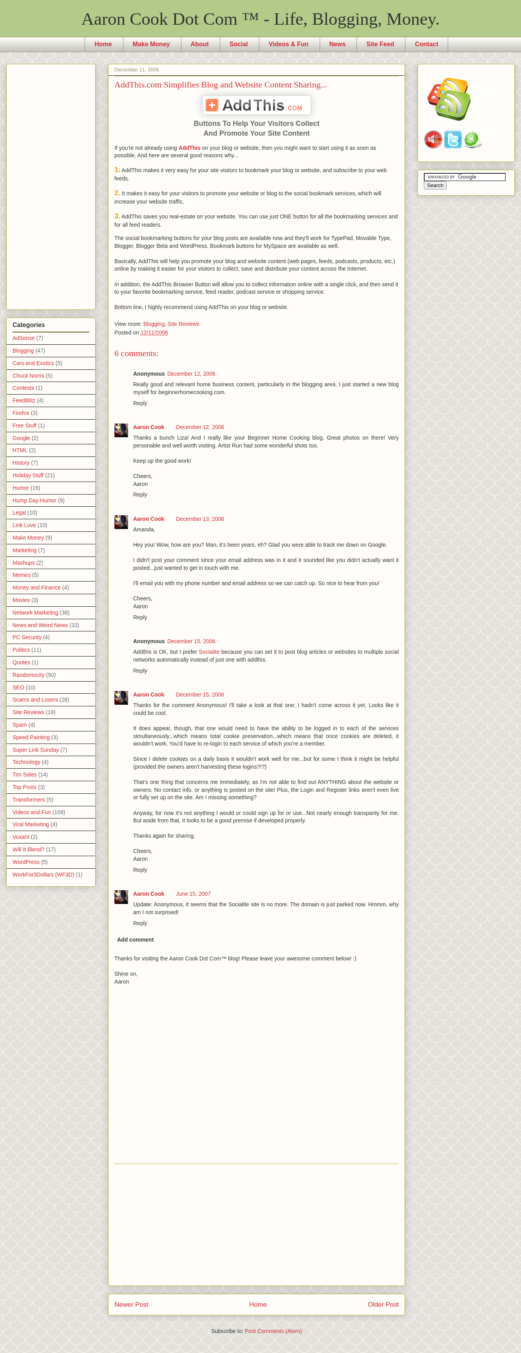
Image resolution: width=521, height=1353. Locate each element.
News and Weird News (40, 625)
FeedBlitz (24, 400)
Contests (23, 388)
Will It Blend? (29, 849)
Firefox (21, 413)
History (21, 463)
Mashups (24, 563)
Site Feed (380, 44)
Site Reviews (183, 324)
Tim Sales (25, 774)
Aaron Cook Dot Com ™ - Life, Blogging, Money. (260, 19)
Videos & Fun (289, 44)
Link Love (24, 525)
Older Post (383, 1304)
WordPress (26, 862)
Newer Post (131, 1304)
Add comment (135, 940)
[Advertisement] (256, 1225)
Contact (426, 44)
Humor (21, 488)
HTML (20, 450)
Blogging (154, 324)
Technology (26, 762)
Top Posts (24, 787)
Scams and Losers (35, 700)
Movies (21, 600)
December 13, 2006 (200, 519)
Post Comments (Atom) (273, 1331)
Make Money (151, 44)
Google (21, 438)
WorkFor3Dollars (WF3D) (43, 874)
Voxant (21, 837)
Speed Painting (31, 737)
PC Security (27, 637)
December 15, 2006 (191, 641)
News (337, 44)
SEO (18, 687)
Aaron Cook (148, 427)
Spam (20, 725)
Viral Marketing (31, 824)
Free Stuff (24, 425)
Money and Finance (37, 587)
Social (239, 44)
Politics (21, 650)
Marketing (24, 550)
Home (103, 44)
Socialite (209, 652)
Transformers (29, 800)
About (200, 44)
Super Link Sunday (36, 750)
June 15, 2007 (193, 894)
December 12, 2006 (191, 374)
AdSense (24, 338)
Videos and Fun (32, 812)
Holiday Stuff (28, 475)
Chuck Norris (28, 376)
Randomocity (29, 675)
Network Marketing (35, 612)
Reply (140, 403)
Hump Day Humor (34, 500)
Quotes (21, 662)
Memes (22, 575)
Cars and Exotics (33, 363)
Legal (19, 512)
